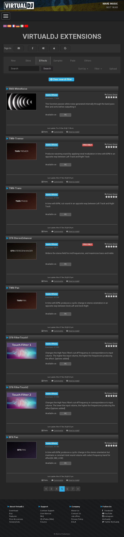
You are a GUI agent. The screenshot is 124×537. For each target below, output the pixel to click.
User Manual (45, 513)
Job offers (75, 516)
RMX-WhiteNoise (18, 89)
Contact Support (47, 510)
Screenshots (14, 522)
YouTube (107, 513)
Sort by (83, 68)
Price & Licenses (16, 519)
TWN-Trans (15, 188)
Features (13, 516)
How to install (73, 132)
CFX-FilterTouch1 (18, 337)
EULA (73, 522)
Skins (28, 60)
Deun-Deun (112, 94)
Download (13, 510)
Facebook (107, 510)
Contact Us (76, 513)
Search (47, 68)
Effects (43, 60)
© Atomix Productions (62, 534)
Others (87, 60)
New (13, 60)
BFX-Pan (13, 437)
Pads (72, 60)
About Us (75, 510)
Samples (57, 60)
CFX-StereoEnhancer (20, 238)
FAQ (42, 516)
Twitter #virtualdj (110, 522)
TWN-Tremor (16, 138)
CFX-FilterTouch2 (18, 387)
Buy (11, 513)
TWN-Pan (14, 288)
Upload (113, 68)
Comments (58, 132)
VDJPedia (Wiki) (47, 519)
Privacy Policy (77, 519)
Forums (43, 522)
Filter (98, 68)
